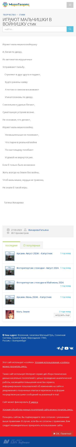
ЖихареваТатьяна (38, 229)
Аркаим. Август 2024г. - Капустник (34, 253)
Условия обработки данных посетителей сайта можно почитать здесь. (38, 409)
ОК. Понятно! (62, 433)
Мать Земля (23, 311)
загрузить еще (62, 315)
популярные (31, 245)
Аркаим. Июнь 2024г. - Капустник (34, 297)
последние (11, 245)
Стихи (22, 14)
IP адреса (33, 402)
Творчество (9, 14)
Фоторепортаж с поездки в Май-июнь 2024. (40, 282)
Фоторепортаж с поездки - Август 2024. (38, 267)
